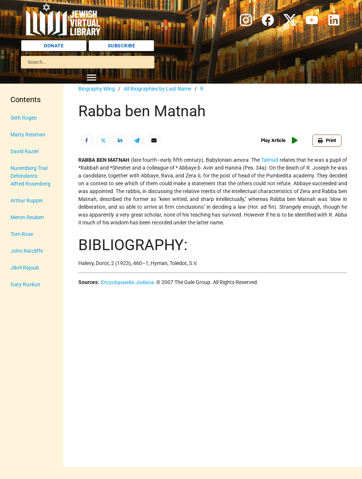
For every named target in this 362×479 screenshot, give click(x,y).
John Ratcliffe (26, 251)
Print (327, 140)
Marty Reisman (27, 135)
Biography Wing (96, 89)
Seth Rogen (23, 118)
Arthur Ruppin (26, 201)
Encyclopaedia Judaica (127, 282)
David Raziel (24, 151)
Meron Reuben (27, 217)
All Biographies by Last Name (157, 89)
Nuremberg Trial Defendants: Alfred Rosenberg (30, 176)
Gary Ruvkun (25, 284)
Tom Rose (21, 234)
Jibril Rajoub (24, 268)
